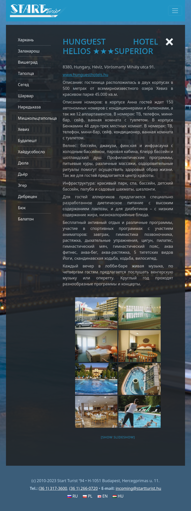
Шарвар (26, 96)
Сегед (23, 84)
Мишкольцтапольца (37, 118)
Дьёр (23, 174)
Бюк (22, 207)
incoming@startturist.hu (138, 488)
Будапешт (27, 140)
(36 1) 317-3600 (53, 488)
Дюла (23, 163)
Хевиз (23, 129)
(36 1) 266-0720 (83, 488)
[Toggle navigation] (175, 11)
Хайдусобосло (31, 151)
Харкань (26, 40)
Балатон (26, 219)
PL (87, 496)
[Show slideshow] (118, 437)
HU (118, 496)
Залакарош (29, 51)
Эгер (22, 185)
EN (102, 496)
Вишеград (28, 62)
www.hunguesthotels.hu (85, 74)
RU (72, 496)
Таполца (26, 73)
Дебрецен (27, 196)
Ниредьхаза (29, 107)
